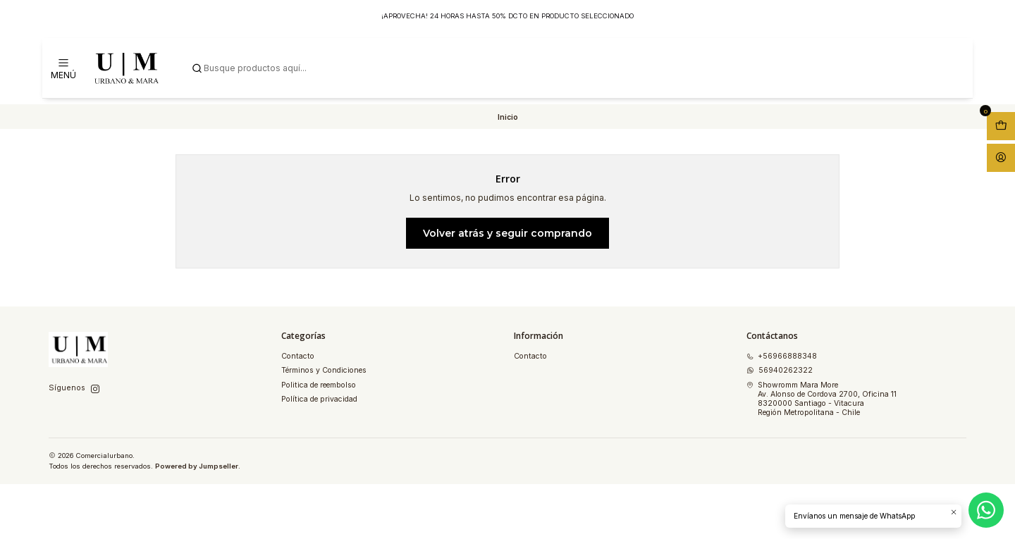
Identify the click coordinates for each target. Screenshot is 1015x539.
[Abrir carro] (1001, 126)
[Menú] (63, 68)
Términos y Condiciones (324, 370)
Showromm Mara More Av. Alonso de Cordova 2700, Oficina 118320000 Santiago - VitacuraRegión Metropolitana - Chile (821, 398)
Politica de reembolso (318, 385)
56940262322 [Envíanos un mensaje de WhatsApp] (779, 370)
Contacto (297, 356)
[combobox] (575, 68)
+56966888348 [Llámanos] (781, 356)
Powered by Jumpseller (196, 466)
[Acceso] (1001, 158)
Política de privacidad (319, 399)
